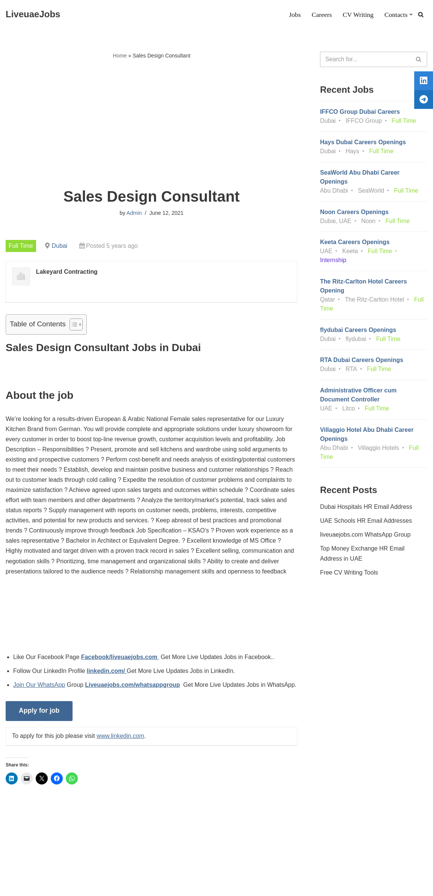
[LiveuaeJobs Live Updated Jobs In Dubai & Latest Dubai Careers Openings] (33, 14)
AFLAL (98, 886)
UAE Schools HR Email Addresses (366, 522)
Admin (134, 213)
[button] (411, 14)
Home (120, 56)
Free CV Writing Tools (349, 574)
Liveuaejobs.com (28, 886)
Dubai (60, 246)
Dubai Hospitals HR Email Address (366, 508)
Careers (322, 14)
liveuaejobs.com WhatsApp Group (365, 536)
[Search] (421, 14)
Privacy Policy (72, 867)
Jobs (294, 14)
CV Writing (357, 14)
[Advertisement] (151, 124)
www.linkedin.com (121, 748)
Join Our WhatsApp (39, 686)
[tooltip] (423, 81)
